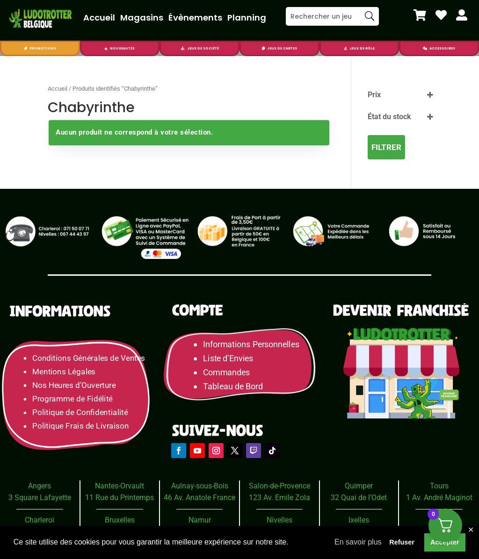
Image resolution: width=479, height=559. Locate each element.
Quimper (359, 485)
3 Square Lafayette (39, 497)
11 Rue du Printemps (119, 497)
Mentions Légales (63, 372)
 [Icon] (345, 48)
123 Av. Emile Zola (279, 497)
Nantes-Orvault (119, 485)
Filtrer (386, 147)
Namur (200, 520)
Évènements (195, 17)
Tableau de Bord (233, 387)
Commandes (226, 373)
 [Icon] (263, 48)
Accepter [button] (444, 542)
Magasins (141, 17)
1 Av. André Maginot (439, 497)
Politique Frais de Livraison (80, 426)
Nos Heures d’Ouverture (74, 385)
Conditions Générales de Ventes (88, 358)
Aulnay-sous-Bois (199, 485)
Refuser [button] (401, 542)
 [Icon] (425, 48)
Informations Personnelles (251, 345)
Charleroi (39, 520)
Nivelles (279, 520)
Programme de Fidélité (72, 399)
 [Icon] (420, 15)
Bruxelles (120, 520)
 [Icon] (183, 48)
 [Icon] (106, 48)
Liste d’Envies (231, 359)
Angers (39, 485)
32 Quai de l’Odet (359, 497)
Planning (246, 17)
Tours (439, 485)
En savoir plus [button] (358, 542)
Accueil (99, 17)
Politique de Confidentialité (80, 412)
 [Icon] (461, 15)
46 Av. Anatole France (199, 497)
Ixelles (358, 520)
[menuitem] (420, 15)
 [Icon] (25, 48)
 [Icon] (441, 15)
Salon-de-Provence (279, 485)
